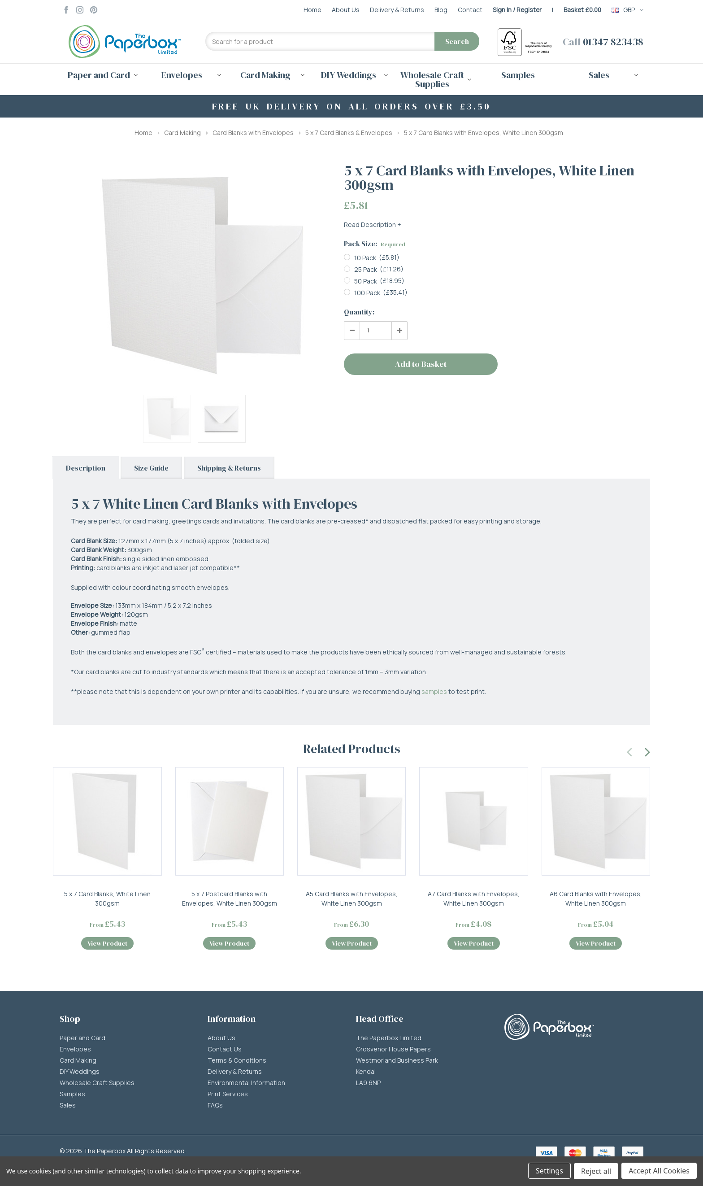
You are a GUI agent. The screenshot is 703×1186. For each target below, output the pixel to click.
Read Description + (372, 224)
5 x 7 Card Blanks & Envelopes (348, 132)
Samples (518, 75)
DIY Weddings (80, 1073)
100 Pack (367, 292)
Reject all (596, 1172)
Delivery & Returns (235, 1073)
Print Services (228, 1096)
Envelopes (75, 1051)
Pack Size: (374, 244)
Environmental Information (246, 1085)
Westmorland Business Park (397, 1062)
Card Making (182, 132)
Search (457, 41)
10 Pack (365, 257)
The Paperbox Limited (388, 1040)
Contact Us (225, 1051)
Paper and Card (82, 1040)
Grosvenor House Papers (393, 1051)
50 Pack (365, 281)
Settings (548, 1172)
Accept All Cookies (659, 1172)
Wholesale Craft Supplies (97, 1085)
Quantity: (359, 312)
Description (85, 468)
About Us (221, 1040)
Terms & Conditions (237, 1062)
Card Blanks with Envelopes (253, 132)
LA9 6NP (368, 1085)
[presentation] (629, 751)
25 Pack (365, 269)
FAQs (215, 1107)
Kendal (366, 1073)
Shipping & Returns (229, 468)
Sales (68, 1107)
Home (143, 132)
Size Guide (151, 468)
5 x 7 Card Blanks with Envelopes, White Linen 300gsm (483, 132)
